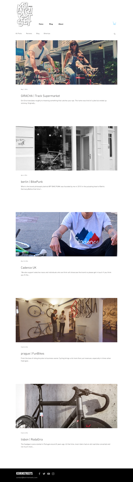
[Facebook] (39, 473)
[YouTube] (48, 473)
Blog (37, 34)
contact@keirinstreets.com (26, 478)
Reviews (29, 34)
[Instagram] (53, 473)
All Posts (19, 34)
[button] (114, 23)
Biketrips (47, 34)
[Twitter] (44, 473)
